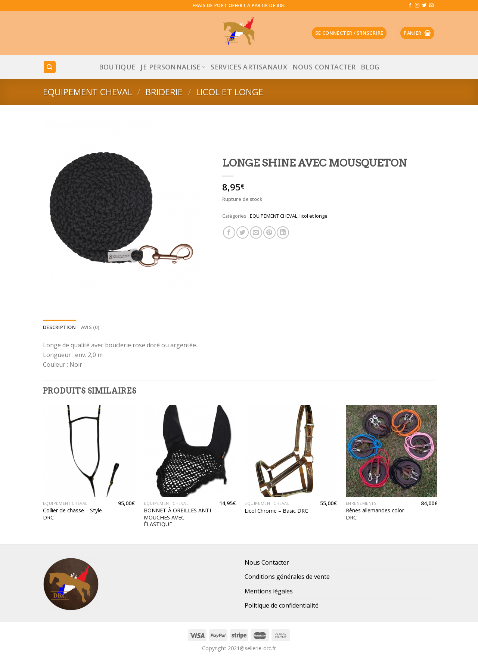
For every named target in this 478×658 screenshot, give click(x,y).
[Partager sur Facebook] (229, 232)
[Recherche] (50, 67)
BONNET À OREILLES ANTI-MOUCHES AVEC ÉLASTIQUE (178, 517)
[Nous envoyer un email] (431, 5)
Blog (370, 66)
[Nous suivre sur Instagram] (417, 5)
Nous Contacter (324, 66)
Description (59, 327)
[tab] (59, 327)
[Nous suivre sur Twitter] (424, 5)
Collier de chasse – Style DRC (72, 514)
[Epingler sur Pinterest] (269, 232)
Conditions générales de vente (287, 576)
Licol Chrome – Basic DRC (276, 511)
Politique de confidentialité (282, 605)
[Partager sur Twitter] (242, 232)
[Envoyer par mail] (256, 232)
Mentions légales (269, 591)
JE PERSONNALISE (172, 66)
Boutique (117, 66)
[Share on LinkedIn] (283, 232)
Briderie (164, 92)
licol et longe (229, 92)
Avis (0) (90, 327)
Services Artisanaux (249, 66)
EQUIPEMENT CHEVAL (87, 92)
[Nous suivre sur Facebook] (410, 5)
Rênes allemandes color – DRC (377, 514)
